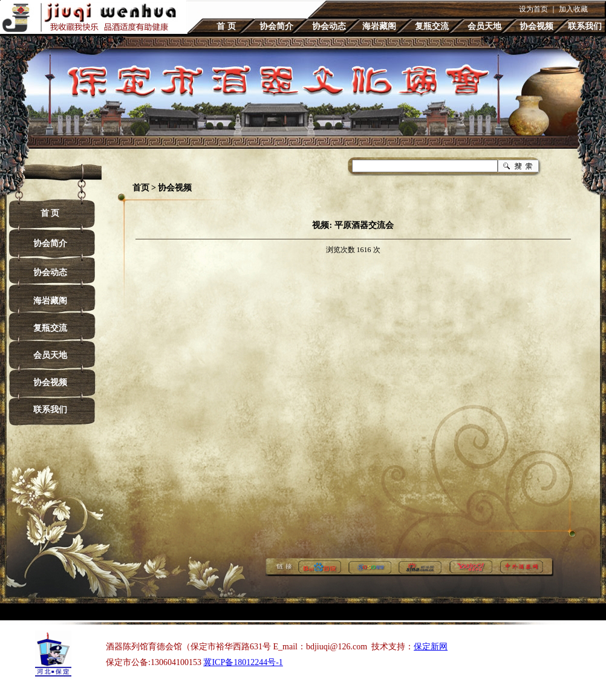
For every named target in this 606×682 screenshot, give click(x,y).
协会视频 (536, 26)
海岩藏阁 (379, 26)
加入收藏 (573, 9)
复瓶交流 (432, 26)
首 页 (226, 26)
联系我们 (585, 26)
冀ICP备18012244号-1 (242, 662)
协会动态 (329, 26)
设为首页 (533, 9)
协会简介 (276, 26)
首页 (140, 187)
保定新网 (431, 646)
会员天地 (484, 26)
